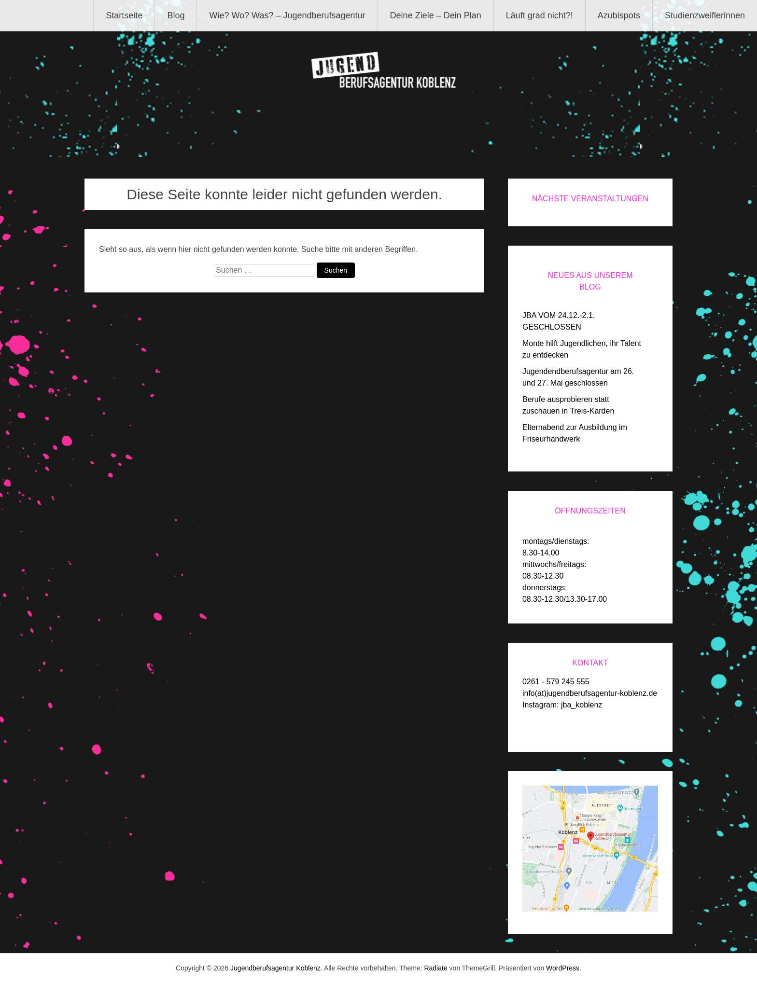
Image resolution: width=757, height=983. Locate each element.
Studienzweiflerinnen (705, 15)
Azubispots (619, 15)
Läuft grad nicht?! (539, 15)
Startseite (124, 15)
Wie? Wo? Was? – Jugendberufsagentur (287, 15)
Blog (175, 15)
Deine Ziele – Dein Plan (435, 15)
